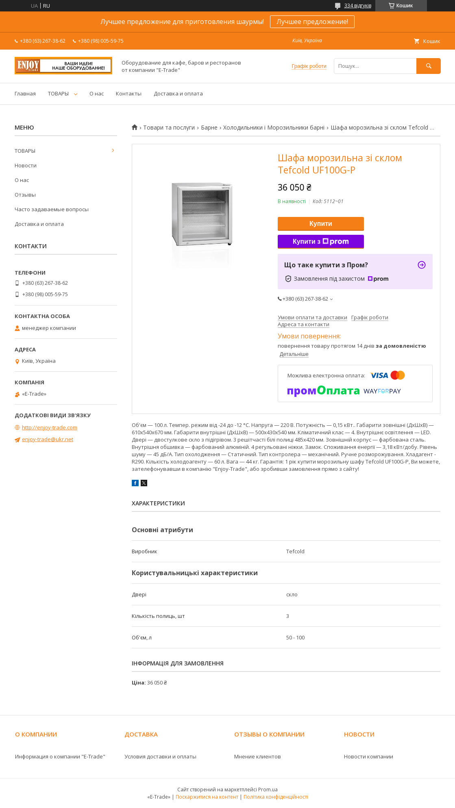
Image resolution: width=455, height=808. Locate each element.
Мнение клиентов (257, 756)
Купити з (321, 241)
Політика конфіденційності (276, 796)
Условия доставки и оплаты (160, 756)
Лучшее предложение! (312, 21)
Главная (25, 93)
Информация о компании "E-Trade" (60, 756)
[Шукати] (428, 66)
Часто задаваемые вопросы (52, 209)
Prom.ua (268, 789)
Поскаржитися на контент (207, 796)
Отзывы (25, 194)
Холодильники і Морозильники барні (273, 127)
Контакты (129, 93)
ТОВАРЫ (58, 93)
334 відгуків (357, 5)
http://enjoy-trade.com (49, 427)
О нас (96, 93)
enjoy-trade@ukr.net (47, 439)
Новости (26, 165)
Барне (209, 127)
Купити (320, 223)
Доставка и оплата (178, 93)
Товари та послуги (169, 127)
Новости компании (368, 756)
